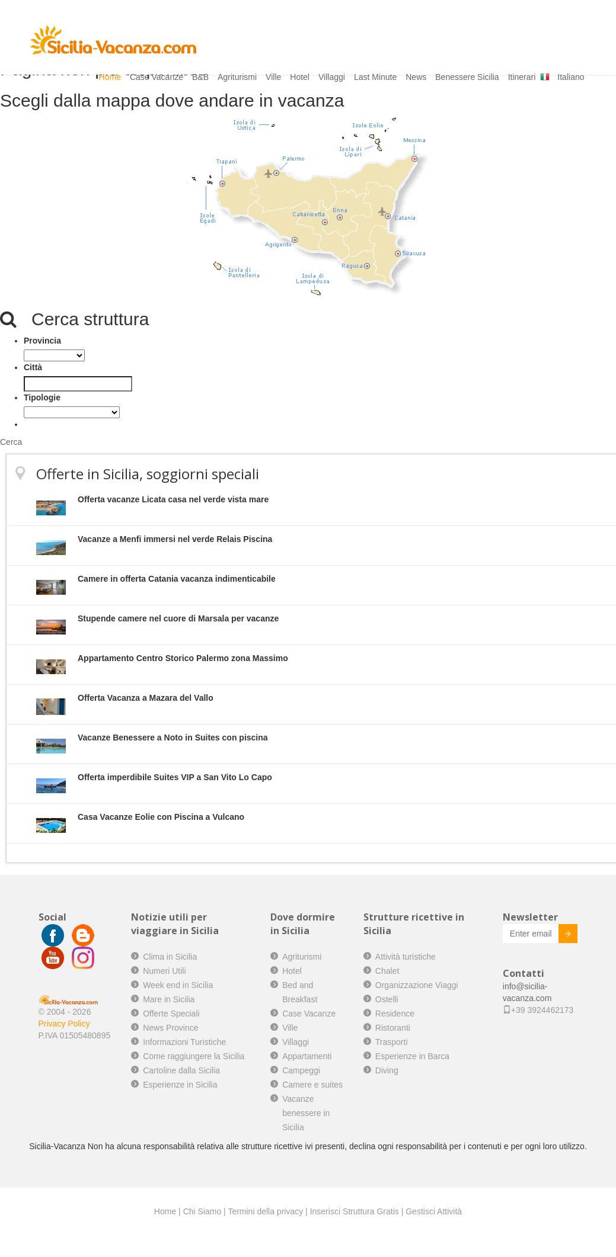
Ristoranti (392, 1027)
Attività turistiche (405, 956)
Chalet (387, 971)
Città (33, 367)
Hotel (299, 77)
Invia (559, 935)
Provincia (42, 340)
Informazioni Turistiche (184, 1042)
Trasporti (391, 1042)
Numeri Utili (164, 971)
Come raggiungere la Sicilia (193, 1056)
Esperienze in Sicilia (180, 1084)
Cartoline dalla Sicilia (181, 1070)
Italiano (570, 77)
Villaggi (331, 77)
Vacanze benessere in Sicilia (306, 1113)
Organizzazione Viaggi (416, 985)
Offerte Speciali (171, 1013)
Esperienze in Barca (412, 1056)
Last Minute (375, 77)
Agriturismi (237, 77)
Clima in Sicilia (170, 956)
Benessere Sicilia (467, 77)
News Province (170, 1027)
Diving (386, 1070)
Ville (273, 77)
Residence (394, 1013)
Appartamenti (306, 1056)
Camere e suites (312, 1084)
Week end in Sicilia (178, 985)
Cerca (11, 442)
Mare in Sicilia (168, 999)
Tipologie (42, 397)
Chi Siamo (202, 1211)
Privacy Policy (64, 1023)
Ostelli (386, 999)
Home (110, 77)
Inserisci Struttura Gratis (354, 1211)
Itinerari (522, 77)
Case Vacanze (156, 77)
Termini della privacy (265, 1211)
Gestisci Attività (434, 1211)
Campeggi (301, 1070)
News (416, 77)
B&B (200, 77)
